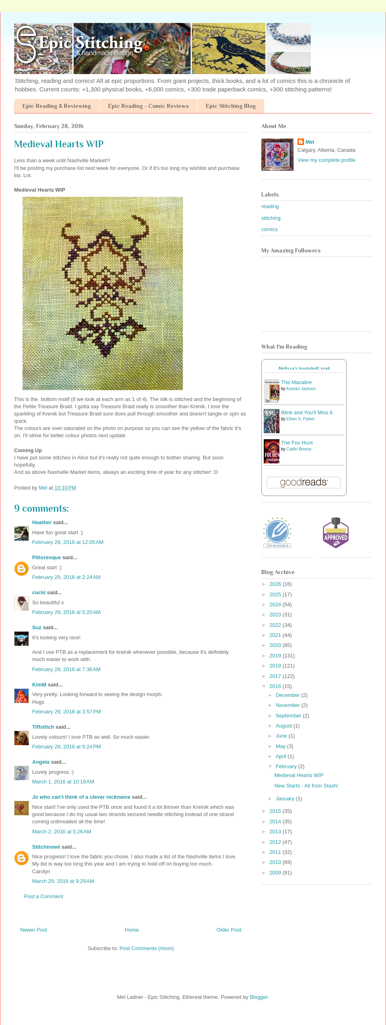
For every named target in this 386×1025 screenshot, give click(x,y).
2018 (276, 666)
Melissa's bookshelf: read (304, 368)
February (287, 766)
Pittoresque (46, 557)
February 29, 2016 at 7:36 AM (66, 669)
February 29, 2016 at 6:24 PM (66, 747)
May (281, 746)
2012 (276, 842)
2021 (276, 635)
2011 (276, 852)
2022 (276, 625)
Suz (36, 627)
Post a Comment (43, 896)
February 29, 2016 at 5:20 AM (66, 612)
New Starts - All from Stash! (306, 786)
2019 (276, 656)
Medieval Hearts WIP (298, 775)
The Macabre (296, 382)
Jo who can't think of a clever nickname (81, 797)
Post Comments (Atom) (146, 948)
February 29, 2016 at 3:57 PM (66, 712)
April (282, 756)
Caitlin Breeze (298, 449)
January (286, 799)
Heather (41, 522)
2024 (276, 604)
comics (269, 229)
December (289, 695)
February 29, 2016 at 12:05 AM (67, 542)
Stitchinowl (46, 847)
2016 (276, 686)
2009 (276, 873)
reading (270, 206)
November (289, 705)
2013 (276, 832)
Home (132, 930)
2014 (276, 821)
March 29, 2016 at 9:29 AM (63, 881)
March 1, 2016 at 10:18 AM (63, 782)
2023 (276, 615)
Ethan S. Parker (300, 419)
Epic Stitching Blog (231, 106)
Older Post (229, 930)
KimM (39, 685)
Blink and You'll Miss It (307, 412)
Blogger (258, 997)
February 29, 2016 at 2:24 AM (66, 577)
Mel (310, 142)
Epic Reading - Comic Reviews (148, 106)
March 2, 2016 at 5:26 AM (61, 832)
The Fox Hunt (297, 443)
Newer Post (33, 930)
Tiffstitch (43, 727)
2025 (276, 594)
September (289, 716)
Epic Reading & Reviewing (57, 106)
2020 (276, 645)
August (285, 726)
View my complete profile (326, 160)
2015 (276, 811)
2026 (276, 584)
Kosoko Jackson (301, 388)
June (282, 736)
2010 (276, 862)
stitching (271, 218)
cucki (38, 592)
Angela (40, 762)
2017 (276, 676)
